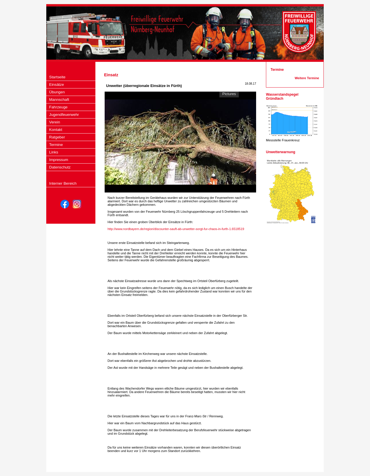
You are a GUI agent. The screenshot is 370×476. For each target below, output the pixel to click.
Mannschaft (59, 99)
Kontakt (55, 129)
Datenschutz (60, 167)
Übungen (57, 92)
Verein (54, 122)
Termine (56, 144)
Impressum (58, 160)
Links (53, 152)
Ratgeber (57, 137)
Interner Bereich (63, 183)
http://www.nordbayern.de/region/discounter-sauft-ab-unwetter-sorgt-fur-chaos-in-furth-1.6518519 (176, 229)
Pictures (229, 94)
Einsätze (56, 84)
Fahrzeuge (58, 107)
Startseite (57, 77)
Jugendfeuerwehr (64, 114)
